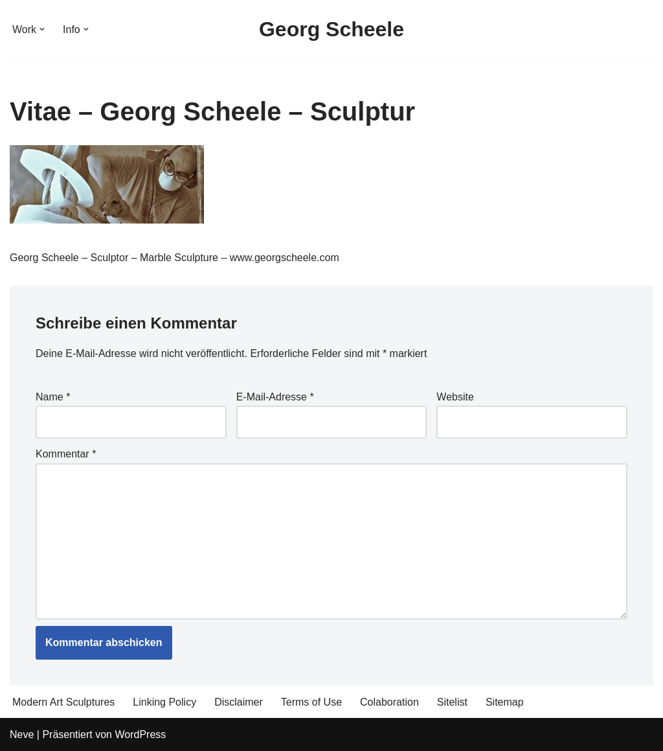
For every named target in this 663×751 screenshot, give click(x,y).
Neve (22, 734)
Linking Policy (164, 702)
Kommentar (66, 453)
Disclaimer (238, 702)
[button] (42, 29)
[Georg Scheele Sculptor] (331, 29)
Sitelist (452, 702)
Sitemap (505, 702)
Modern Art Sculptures (63, 702)
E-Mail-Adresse (275, 396)
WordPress (140, 734)
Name (53, 396)
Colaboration (389, 702)
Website (455, 396)
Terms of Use (311, 702)
